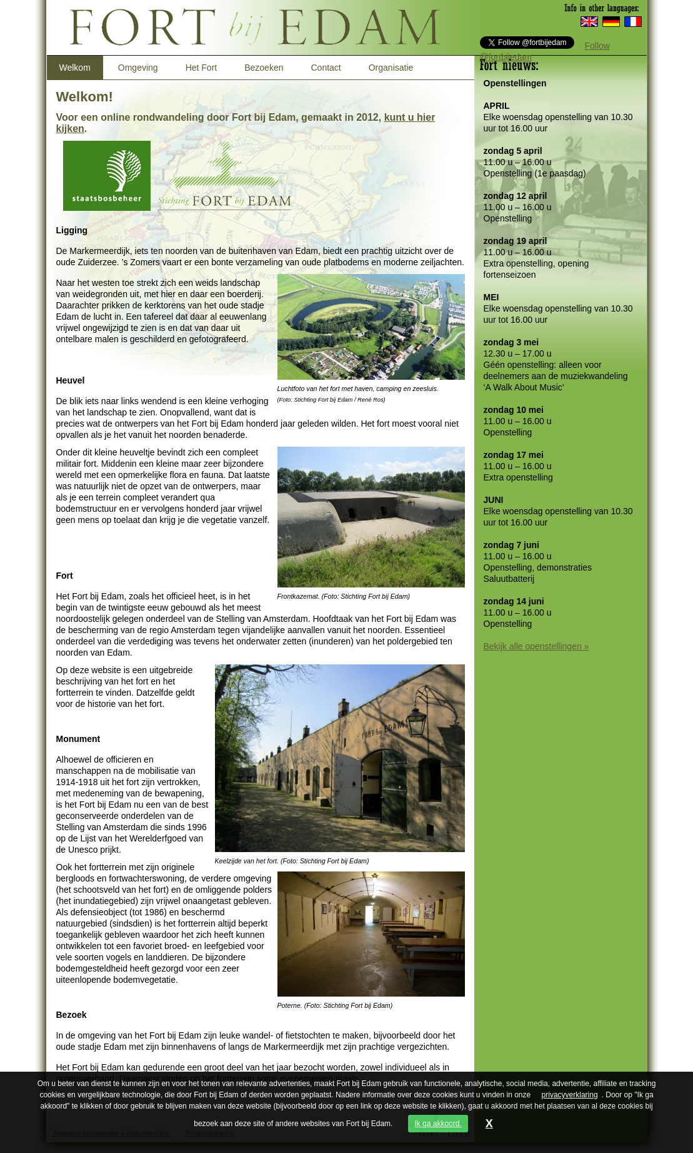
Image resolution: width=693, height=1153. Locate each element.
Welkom (75, 68)
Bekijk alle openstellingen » (536, 646)
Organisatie (391, 68)
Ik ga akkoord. (437, 1123)
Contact (326, 68)
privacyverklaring (570, 1094)
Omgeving (138, 68)
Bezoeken (263, 68)
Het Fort (201, 68)
